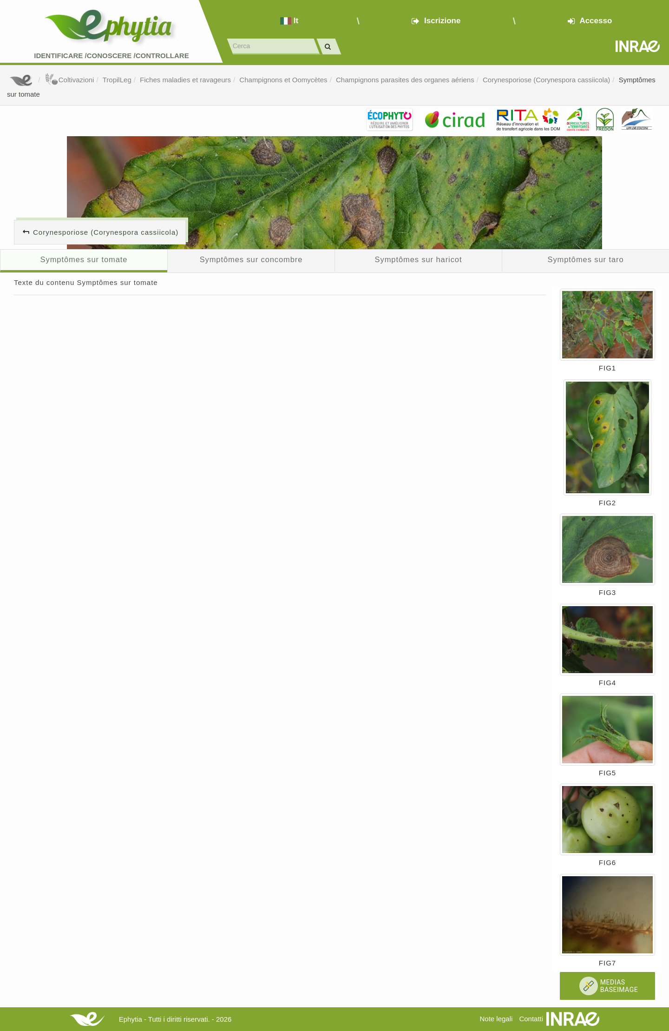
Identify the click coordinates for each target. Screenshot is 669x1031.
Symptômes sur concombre (251, 259)
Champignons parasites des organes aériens (405, 80)
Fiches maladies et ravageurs (185, 80)
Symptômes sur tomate (84, 259)
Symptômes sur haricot (418, 259)
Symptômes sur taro (586, 259)
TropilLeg (117, 80)
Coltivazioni (69, 80)
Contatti (531, 1019)
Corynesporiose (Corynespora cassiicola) (546, 80)
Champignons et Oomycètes (283, 80)
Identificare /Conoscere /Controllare (111, 55)
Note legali (495, 1019)
